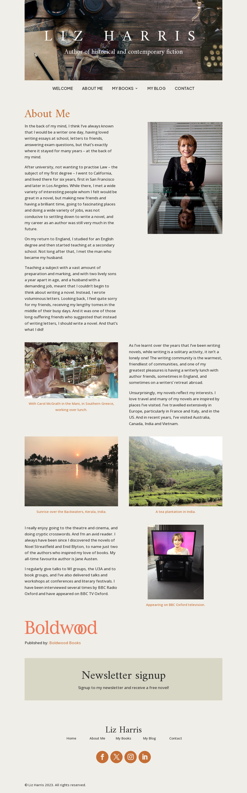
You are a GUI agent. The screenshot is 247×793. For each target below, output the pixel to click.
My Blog (156, 89)
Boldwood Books (65, 642)
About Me (92, 89)
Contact (185, 89)
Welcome (62, 89)
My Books (123, 89)
